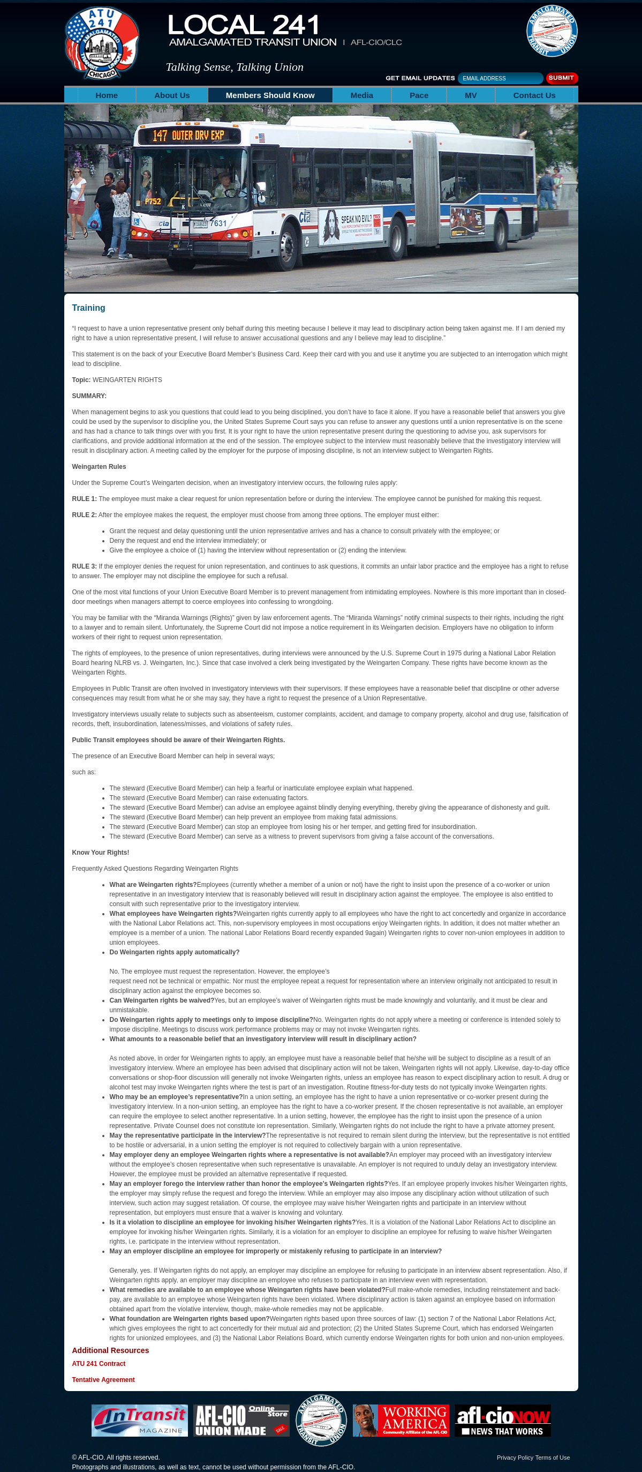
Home (107, 95)
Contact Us (534, 95)
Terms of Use (552, 1457)
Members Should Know (270, 95)
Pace (419, 95)
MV (471, 95)
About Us (172, 95)
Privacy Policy (515, 1457)
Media (362, 95)
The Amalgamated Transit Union (552, 31)
